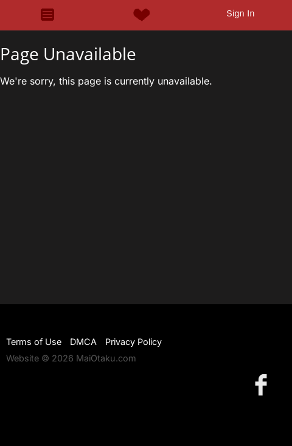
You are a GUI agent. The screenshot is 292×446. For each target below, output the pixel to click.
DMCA (83, 341)
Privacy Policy (133, 341)
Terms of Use (33, 341)
